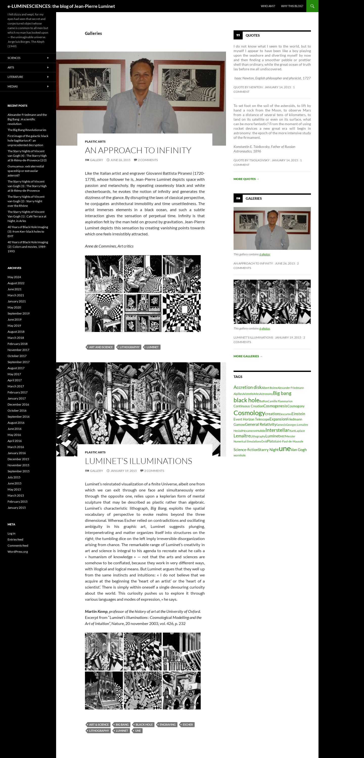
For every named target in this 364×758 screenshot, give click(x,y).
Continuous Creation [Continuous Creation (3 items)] (248, 406)
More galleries (248, 356)
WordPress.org (18, 551)
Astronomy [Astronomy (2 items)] (266, 393)
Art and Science (101, 347)
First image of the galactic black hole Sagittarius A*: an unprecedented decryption (28, 140)
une (138, 730)
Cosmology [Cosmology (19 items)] (249, 412)
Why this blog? (292, 6)
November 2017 (18, 350)
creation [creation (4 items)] (272, 414)
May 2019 (14, 325)
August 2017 (16, 368)
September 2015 (19, 471)
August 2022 (16, 283)
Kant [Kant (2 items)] (292, 430)
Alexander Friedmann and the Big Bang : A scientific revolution (27, 119)
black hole (144, 724)
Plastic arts (95, 141)
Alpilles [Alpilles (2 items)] (238, 393)
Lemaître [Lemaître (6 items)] (242, 435)
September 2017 (19, 362)
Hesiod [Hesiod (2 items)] (238, 430)
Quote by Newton (248, 87)
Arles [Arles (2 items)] (256, 393)
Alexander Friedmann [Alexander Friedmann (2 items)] (291, 387)
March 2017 (16, 386)
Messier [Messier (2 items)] (290, 436)
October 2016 (17, 410)
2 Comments (148, 160)
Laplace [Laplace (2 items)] (300, 430)
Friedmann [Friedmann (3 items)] (294, 419)
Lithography (130, 347)
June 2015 (14, 483)
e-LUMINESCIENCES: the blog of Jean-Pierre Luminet (61, 6)
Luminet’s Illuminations (138, 461)
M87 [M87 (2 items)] (282, 436)
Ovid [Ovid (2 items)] (264, 441)
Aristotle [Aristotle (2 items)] (248, 393)
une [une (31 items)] (285, 448)
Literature (15, 76)
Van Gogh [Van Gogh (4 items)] (299, 450)
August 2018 (16, 331)
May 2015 (14, 489)
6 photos (264, 254)
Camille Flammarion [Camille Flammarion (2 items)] (280, 401)
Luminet (153, 347)
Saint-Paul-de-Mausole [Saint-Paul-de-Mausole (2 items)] (289, 441)
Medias (13, 86)
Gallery (96, 160)
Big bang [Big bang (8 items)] (282, 393)
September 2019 (19, 313)
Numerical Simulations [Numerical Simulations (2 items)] (247, 441)
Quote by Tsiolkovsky (252, 160)
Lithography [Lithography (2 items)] (258, 436)
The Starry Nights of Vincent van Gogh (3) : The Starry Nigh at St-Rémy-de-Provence (27, 186)
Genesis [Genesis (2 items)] (281, 424)
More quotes (246, 179)
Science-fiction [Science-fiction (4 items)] (246, 450)
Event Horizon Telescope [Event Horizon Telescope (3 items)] (251, 419)
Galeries (254, 198)
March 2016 (16, 447)
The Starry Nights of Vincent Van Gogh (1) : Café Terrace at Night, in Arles (27, 216)
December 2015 (18, 459)
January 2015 (17, 507)
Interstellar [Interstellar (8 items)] (277, 430)
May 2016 (14, 435)
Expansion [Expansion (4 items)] (278, 419)
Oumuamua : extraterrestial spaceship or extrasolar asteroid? (26, 170)
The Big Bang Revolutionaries (27, 130)
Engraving (168, 724)
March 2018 (16, 338)
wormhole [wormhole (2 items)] (240, 455)
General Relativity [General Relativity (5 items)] (260, 424)
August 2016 (16, 423)
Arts (11, 67)
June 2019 (14, 319)
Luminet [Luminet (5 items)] (272, 435)
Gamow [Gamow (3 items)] (239, 424)
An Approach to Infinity (138, 150)
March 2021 (16, 295)
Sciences (14, 57)
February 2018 (18, 344)
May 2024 (14, 277)
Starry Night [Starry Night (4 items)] (268, 450)
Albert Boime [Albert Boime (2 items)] (270, 387)
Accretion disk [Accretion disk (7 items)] (248, 387)
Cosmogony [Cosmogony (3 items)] (296, 406)
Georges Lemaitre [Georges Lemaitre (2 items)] (297, 424)
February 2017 (18, 392)
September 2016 (19, 416)
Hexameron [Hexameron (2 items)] (249, 430)
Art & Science (99, 724)
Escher (188, 724)
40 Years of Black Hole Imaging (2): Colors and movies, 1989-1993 (28, 246)
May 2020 (14, 307)
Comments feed (18, 545)
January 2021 (17, 301)
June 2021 (14, 289)
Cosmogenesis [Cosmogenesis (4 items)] (275, 406)
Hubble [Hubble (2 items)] (261, 430)
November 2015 (18, 465)
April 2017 (15, 380)
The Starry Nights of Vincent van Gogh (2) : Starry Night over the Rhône (26, 201)
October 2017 (17, 356)
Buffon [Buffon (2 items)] (263, 401)
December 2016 (18, 404)
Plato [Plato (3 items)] (271, 441)
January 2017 (17, 398)
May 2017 (14, 374)
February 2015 (18, 501)
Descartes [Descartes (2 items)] (285, 414)
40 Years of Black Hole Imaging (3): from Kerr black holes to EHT (28, 231)
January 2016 (17, 453)
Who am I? (268, 6)
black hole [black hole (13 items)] (246, 400)
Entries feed (15, 539)
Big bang (122, 724)
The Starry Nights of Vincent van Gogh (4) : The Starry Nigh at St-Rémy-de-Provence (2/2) (27, 155)
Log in (11, 533)
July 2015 (14, 477)
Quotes (253, 35)
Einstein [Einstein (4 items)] (298, 414)
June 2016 (14, 429)
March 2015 (16, 495)
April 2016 (15, 441)
